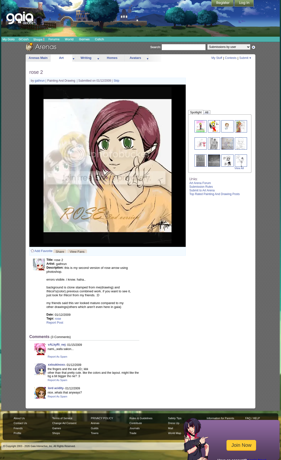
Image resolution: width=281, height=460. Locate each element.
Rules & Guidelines (141, 418)
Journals (135, 428)
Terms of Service (62, 418)
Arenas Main (38, 58)
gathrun (40, 80)
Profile (17, 433)
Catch (99, 39)
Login (244, 3)
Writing (86, 58)
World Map (174, 433)
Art (61, 58)
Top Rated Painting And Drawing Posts (214, 194)
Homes (112, 58)
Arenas (95, 423)
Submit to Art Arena (202, 190)
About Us (19, 418)
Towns (94, 433)
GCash (24, 39)
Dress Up (173, 423)
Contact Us (20, 423)
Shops (38, 39)
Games (84, 39)
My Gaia (8, 39)
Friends (18, 428)
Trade (133, 433)
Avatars (135, 58)
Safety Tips (175, 418)
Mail (170, 428)
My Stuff (216, 58)
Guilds (94, 428)
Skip (116, 80)
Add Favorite (43, 251)
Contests (231, 58)
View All (239, 168)
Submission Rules (201, 186)
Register (222, 3)
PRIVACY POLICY (102, 418)
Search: (155, 47)
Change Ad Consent (64, 423)
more (73, 58)
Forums (53, 39)
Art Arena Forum (200, 183)
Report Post (54, 322)
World (69, 39)
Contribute (136, 423)
